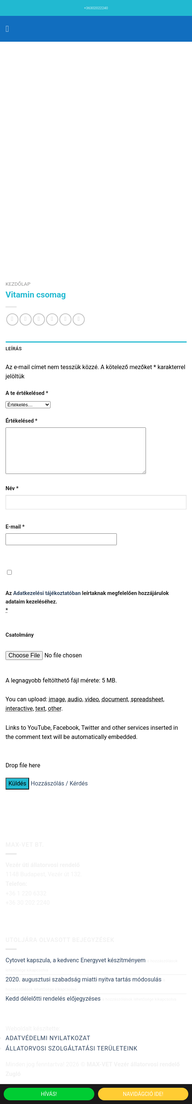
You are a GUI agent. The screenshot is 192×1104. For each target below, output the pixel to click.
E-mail (15, 536)
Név (12, 497)
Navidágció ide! (143, 1094)
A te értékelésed (27, 393)
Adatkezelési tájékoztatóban (47, 602)
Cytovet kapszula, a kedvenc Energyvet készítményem (76, 969)
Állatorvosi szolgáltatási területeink (71, 1057)
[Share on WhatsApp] (12, 319)
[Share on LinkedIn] (79, 319)
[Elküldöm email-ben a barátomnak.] (52, 319)
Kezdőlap (18, 284)
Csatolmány (20, 644)
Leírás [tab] (14, 348)
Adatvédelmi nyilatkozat (48, 1046)
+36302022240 (96, 8)
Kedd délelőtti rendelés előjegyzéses (53, 1007)
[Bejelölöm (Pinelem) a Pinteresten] (65, 319)
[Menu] (10, 29)
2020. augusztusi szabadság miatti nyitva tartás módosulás (83, 988)
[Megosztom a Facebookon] (26, 319)
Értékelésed (22, 421)
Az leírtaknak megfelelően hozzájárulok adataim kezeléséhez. (87, 610)
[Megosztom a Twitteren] (39, 319)
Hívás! (49, 1094)
